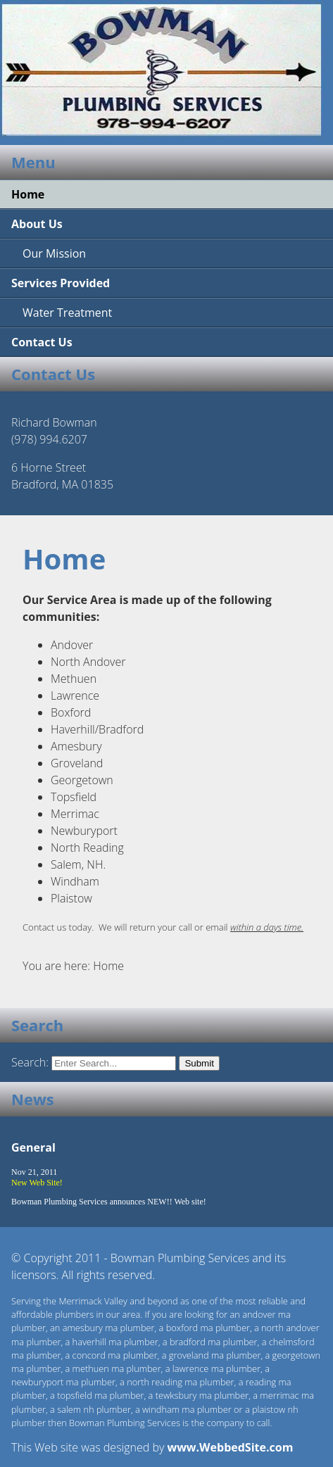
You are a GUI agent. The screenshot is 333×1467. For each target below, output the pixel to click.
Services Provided (60, 283)
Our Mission (54, 253)
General (33, 1147)
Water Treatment (67, 312)
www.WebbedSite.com (230, 1447)
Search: (31, 1062)
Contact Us (42, 342)
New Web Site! (37, 1183)
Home (27, 194)
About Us (37, 224)
